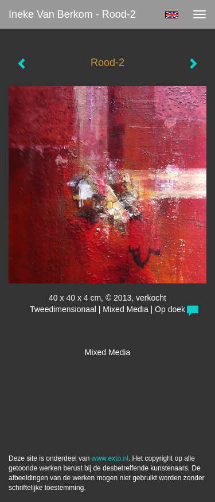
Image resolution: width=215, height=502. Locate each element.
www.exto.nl (110, 458)
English (171, 14)
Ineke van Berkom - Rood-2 (72, 14)
